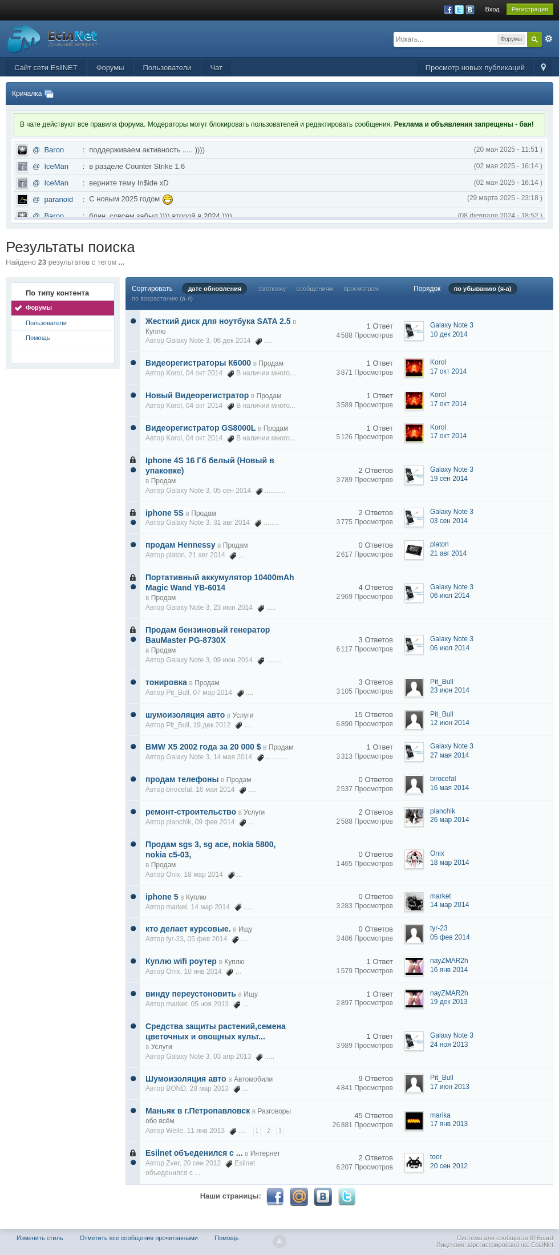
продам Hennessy (180, 544)
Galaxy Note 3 (187, 341)
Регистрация (530, 9)
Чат (216, 67)
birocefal (179, 790)
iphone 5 (162, 896)
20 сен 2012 (449, 1166)
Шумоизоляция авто (185, 1078)
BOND (176, 1088)
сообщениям (314, 288)
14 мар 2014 (449, 905)
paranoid (58, 199)
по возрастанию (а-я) (162, 298)
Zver (172, 1163)
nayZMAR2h (449, 961)
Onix (173, 874)
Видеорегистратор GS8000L (200, 427)
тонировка (166, 682)
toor (436, 1157)
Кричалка (27, 94)
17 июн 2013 (449, 1087)
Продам (270, 363)
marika (440, 1115)
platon (175, 555)
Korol (174, 373)
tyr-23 (175, 939)
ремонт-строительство (190, 811)
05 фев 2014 (450, 937)
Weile (174, 1131)
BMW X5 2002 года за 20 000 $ (203, 746)
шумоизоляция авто (185, 714)
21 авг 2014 (448, 553)
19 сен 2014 (449, 479)
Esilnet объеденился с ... (193, 1152)
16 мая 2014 (449, 788)
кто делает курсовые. (188, 928)
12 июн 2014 (449, 723)
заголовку (271, 288)
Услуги (243, 715)
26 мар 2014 (449, 820)
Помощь (38, 337)
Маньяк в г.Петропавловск (197, 1110)
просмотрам (361, 288)
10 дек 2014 (449, 334)
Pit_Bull (177, 693)
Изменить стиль (40, 1237)
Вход (492, 9)
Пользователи (167, 67)
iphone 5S (164, 512)
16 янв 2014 (449, 970)
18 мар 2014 (449, 863)
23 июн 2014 (449, 690)
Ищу (245, 929)
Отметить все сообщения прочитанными (139, 1237)
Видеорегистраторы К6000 (198, 362)
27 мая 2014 (449, 755)
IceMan (56, 166)
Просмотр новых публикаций (475, 67)
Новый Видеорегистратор (197, 395)
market (176, 907)
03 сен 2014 (449, 521)
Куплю (155, 331)
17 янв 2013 (449, 1124)
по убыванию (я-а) (483, 288)
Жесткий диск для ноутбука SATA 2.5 (217, 321)
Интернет (265, 1153)
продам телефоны (181, 779)
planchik (178, 822)
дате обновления (214, 288)
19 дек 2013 (449, 1002)
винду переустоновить (190, 993)
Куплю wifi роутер (181, 961)
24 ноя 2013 (449, 1044)
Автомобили (253, 1079)
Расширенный (548, 38)
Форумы (110, 67)
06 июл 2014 (449, 596)
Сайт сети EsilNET (46, 67)
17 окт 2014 (448, 371)
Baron (54, 149)
